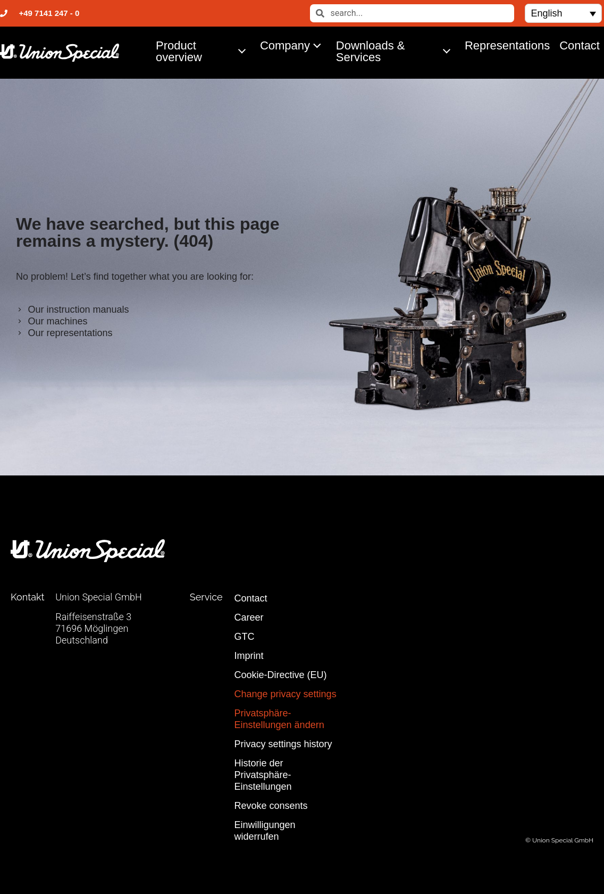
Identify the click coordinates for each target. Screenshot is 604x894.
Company (293, 45)
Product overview (203, 51)
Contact (579, 45)
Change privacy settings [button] (285, 694)
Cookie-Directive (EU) (280, 675)
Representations (507, 45)
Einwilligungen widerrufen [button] (265, 831)
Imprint (249, 655)
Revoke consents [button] (271, 805)
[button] (563, 13)
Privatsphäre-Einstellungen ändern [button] (279, 719)
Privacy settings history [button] (283, 744)
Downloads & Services (396, 51)
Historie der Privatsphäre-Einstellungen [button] (263, 775)
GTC (244, 636)
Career (249, 617)
